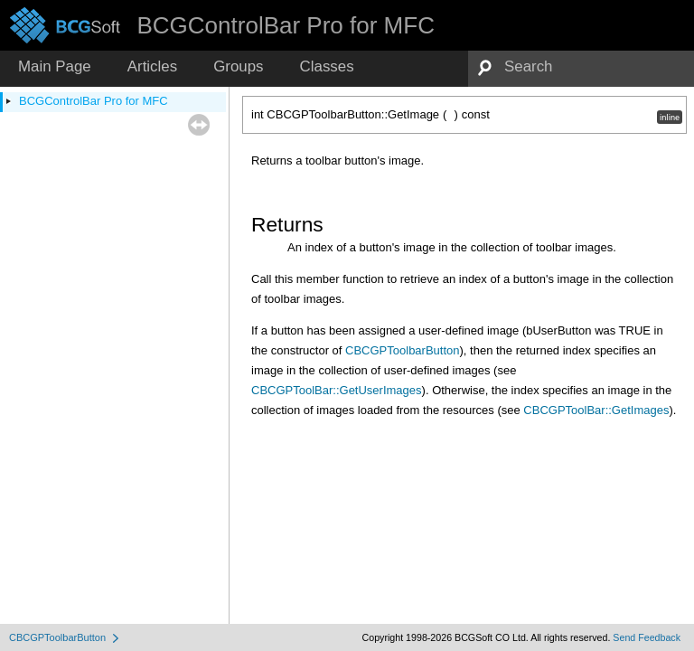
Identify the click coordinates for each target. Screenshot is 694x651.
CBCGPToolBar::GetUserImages (336, 390)
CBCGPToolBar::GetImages (596, 410)
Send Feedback (646, 637)
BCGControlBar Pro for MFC (93, 101)
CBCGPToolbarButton (402, 350)
